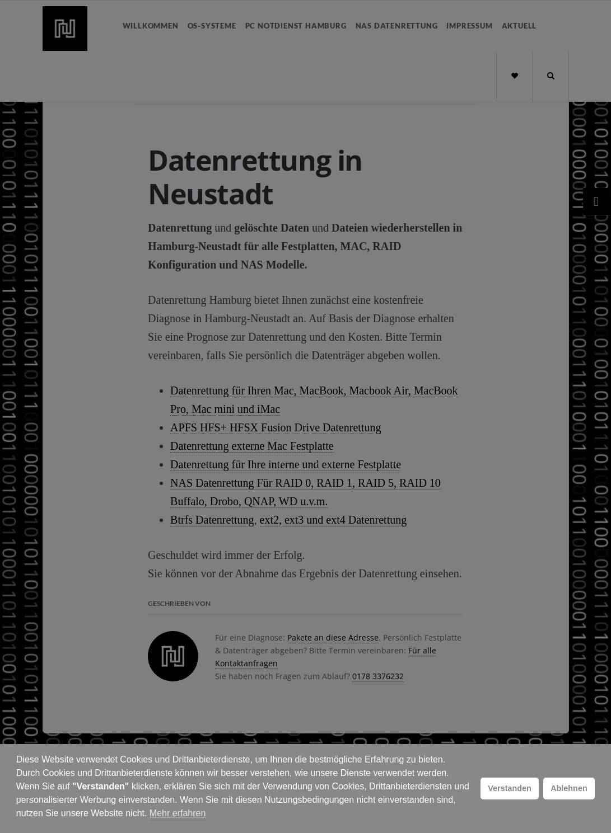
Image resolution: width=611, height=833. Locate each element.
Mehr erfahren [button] (178, 813)
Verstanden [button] (509, 788)
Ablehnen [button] (569, 788)
